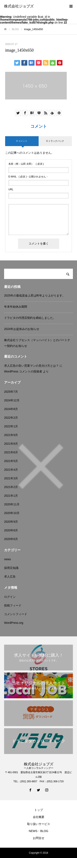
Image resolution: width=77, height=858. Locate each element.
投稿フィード (12, 605)
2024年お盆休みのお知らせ (21, 329)
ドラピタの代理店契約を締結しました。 (30, 317)
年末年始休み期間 (15, 306)
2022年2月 (11, 417)
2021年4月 (11, 469)
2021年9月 (11, 435)
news (7, 559)
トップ (38, 810)
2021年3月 (11, 478)
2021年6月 (11, 452)
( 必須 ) (26, 164)
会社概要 (38, 817)
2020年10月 (12, 513)
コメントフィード (15, 614)
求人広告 (10, 576)
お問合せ (38, 838)
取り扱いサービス (38, 824)
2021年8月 (11, 443)
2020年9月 (11, 521)
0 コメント (21, 141)
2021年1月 (11, 495)
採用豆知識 (11, 568)
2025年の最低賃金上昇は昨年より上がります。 (34, 295)
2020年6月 (11, 539)
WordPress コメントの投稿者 (23, 371)
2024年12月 (12, 400)
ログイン (10, 596)
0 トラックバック (55, 141)
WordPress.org (13, 622)
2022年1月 (11, 426)
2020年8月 (11, 530)
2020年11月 (12, 504)
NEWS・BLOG (38, 831)
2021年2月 (11, 487)
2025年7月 (11, 391)
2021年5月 (11, 461)
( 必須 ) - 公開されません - (28, 176)
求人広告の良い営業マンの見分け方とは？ (31, 365)
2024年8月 (11, 409)
